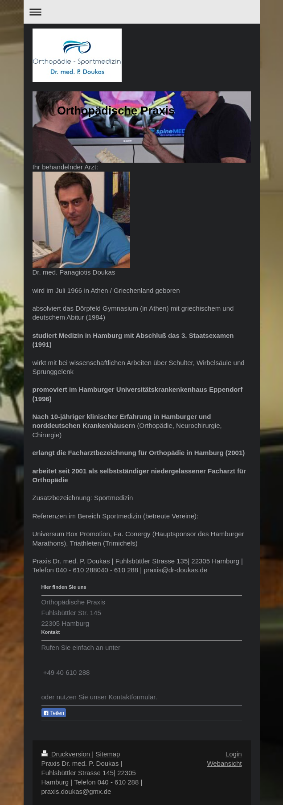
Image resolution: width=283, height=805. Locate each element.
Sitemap (107, 754)
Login (234, 754)
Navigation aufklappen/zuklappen (142, 11)
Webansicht (224, 763)
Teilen (53, 713)
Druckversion (66, 754)
